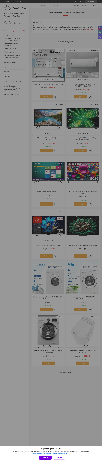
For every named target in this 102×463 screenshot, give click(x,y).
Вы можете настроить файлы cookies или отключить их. (50, 453)
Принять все (45, 457)
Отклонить (59, 457)
